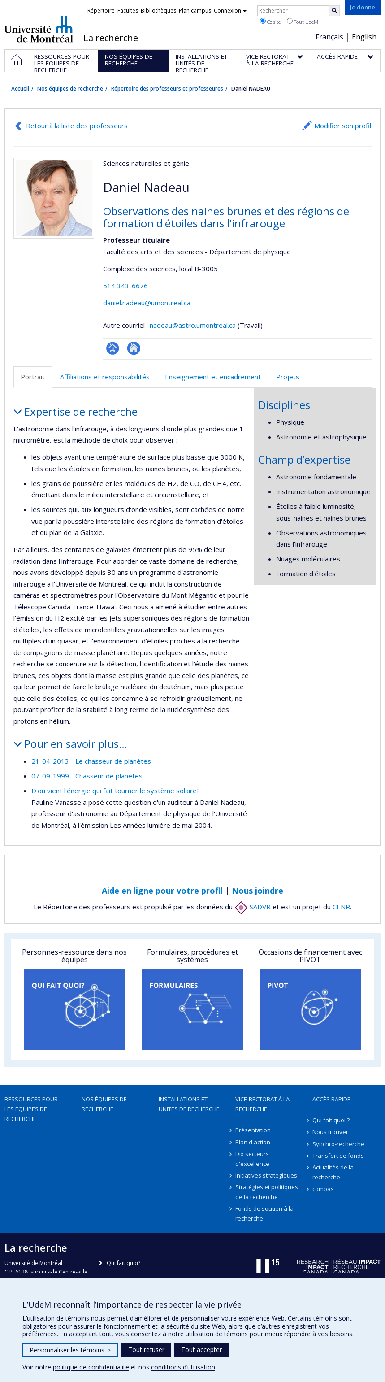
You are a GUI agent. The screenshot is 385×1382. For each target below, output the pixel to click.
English (364, 37)
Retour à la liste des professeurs (77, 125)
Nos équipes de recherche (70, 88)
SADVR (252, 906)
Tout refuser (146, 1349)
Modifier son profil (342, 125)
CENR (341, 906)
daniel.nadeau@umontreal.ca (146, 302)
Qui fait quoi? (123, 1263)
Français (329, 37)
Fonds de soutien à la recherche (264, 1213)
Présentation (253, 1130)
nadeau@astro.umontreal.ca (193, 325)
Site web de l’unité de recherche (134, 348)
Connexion (230, 10)
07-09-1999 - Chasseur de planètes (87, 775)
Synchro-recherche (338, 1144)
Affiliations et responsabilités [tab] (105, 376)
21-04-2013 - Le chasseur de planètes (91, 760)
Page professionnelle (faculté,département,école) (113, 348)
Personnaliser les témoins (70, 1350)
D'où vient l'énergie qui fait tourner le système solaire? (115, 790)
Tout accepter (201, 1349)
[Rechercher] (334, 10)
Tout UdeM (302, 21)
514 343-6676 (125, 285)
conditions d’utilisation (183, 1367)
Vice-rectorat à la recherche (262, 1104)
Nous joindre (257, 890)
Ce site (270, 21)
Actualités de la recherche (333, 1172)
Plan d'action (252, 1142)
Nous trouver (330, 1132)
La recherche (110, 38)
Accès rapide (331, 1099)
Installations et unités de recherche (189, 1104)
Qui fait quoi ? (331, 1120)
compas (323, 1189)
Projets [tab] (287, 376)
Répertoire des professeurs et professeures (167, 88)
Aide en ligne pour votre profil (162, 890)
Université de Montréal (38, 29)
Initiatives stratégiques (266, 1175)
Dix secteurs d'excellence (252, 1159)
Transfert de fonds (338, 1156)
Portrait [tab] (33, 376)
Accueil (20, 88)
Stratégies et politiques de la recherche (266, 1192)
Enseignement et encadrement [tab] (213, 376)
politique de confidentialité (91, 1367)
